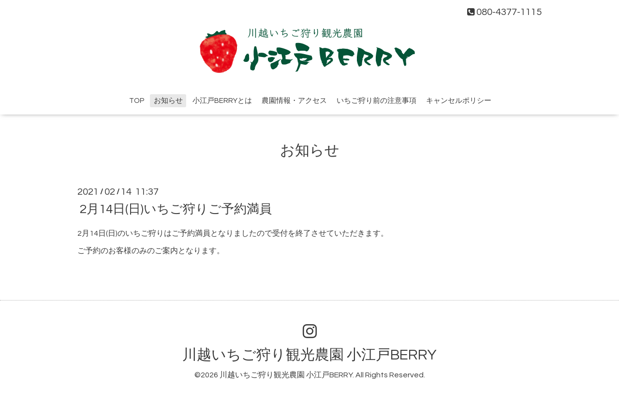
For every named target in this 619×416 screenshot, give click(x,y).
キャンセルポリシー (458, 100)
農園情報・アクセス (294, 100)
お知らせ (168, 100)
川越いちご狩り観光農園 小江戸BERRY (309, 354)
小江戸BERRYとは (222, 100)
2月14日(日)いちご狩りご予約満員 (176, 208)
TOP (136, 100)
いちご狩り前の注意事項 (376, 100)
